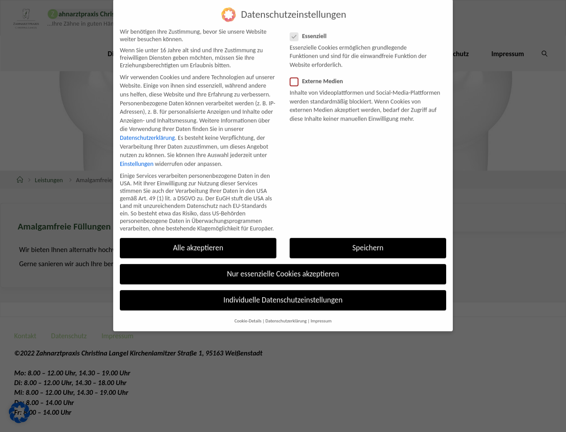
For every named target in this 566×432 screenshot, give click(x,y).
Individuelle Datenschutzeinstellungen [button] (282, 289)
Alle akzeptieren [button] (198, 237)
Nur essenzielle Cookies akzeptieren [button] (283, 263)
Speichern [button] (368, 237)
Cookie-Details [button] (247, 310)
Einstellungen (136, 153)
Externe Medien (320, 71)
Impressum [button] (320, 310)
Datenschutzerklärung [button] (285, 310)
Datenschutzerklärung (147, 127)
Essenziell (312, 25)
